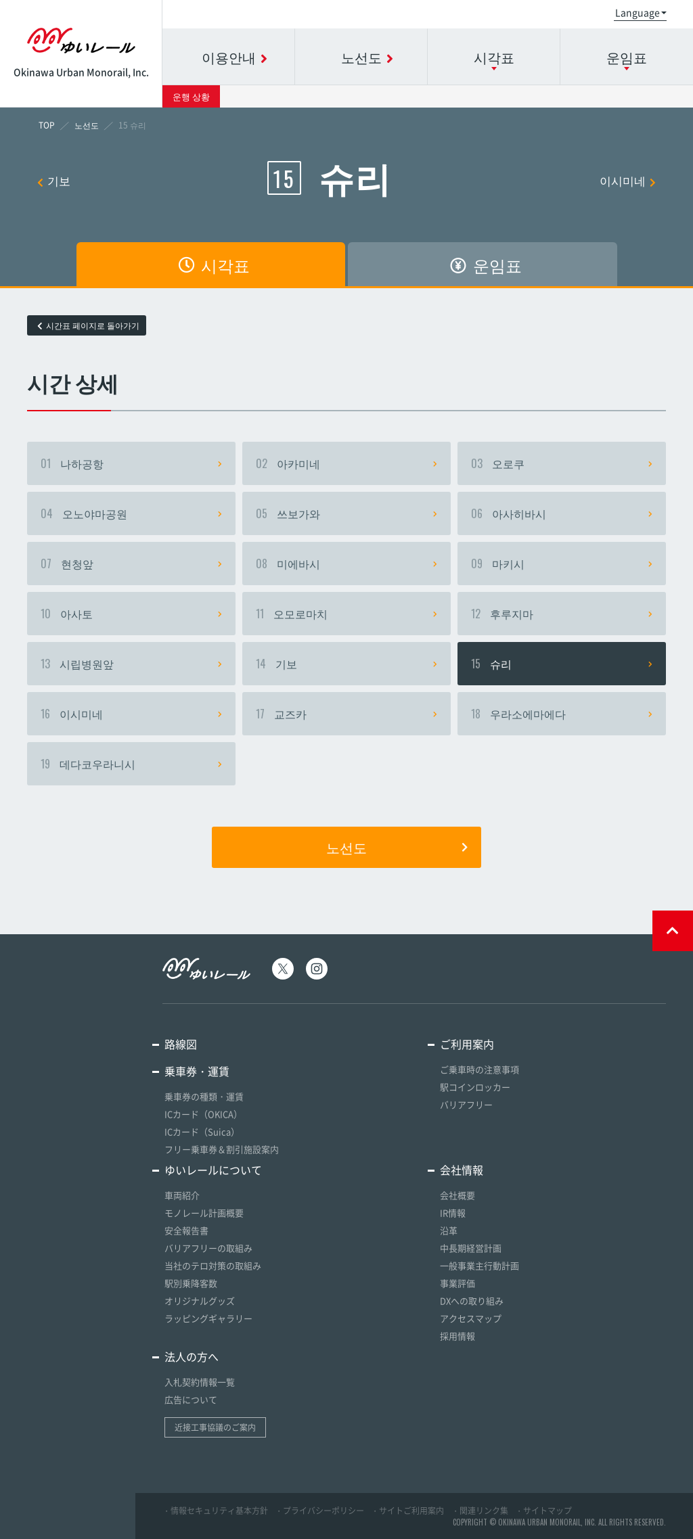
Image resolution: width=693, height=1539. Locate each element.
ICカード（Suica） (202, 1131)
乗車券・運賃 (196, 1071)
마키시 (561, 563)
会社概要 (457, 1195)
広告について (190, 1399)
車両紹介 (182, 1195)
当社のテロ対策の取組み (212, 1265)
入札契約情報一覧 (199, 1381)
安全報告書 (186, 1230)
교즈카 (346, 714)
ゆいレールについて (213, 1170)
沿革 (448, 1230)
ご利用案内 (467, 1044)
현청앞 (131, 563)
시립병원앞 (131, 664)
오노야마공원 (131, 513)
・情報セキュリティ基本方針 (215, 1510)
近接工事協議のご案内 (215, 1427)
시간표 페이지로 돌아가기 (88, 325)
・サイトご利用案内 (407, 1510)
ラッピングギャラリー (208, 1318)
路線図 (180, 1044)
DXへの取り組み (472, 1300)
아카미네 (346, 463)
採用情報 (457, 1335)
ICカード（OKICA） (203, 1113)
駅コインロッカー (475, 1086)
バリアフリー (466, 1104)
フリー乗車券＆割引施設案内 (221, 1149)
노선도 (397, 847)
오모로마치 (346, 613)
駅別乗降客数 (190, 1283)
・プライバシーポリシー (319, 1510)
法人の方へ (191, 1356)
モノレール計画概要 (204, 1212)
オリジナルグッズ (199, 1300)
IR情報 (453, 1212)
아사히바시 (561, 513)
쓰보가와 (346, 513)
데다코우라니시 (131, 764)
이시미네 (628, 180)
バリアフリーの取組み (208, 1247)
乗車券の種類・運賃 (204, 1096)
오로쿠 (561, 463)
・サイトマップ (543, 1510)
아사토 (131, 613)
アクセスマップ (470, 1318)
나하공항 (131, 463)
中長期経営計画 (470, 1247)
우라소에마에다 (561, 714)
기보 (53, 180)
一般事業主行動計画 (479, 1265)
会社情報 (461, 1170)
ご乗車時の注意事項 (479, 1069)
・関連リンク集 (479, 1510)
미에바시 (346, 563)
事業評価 (457, 1283)
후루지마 (561, 613)
